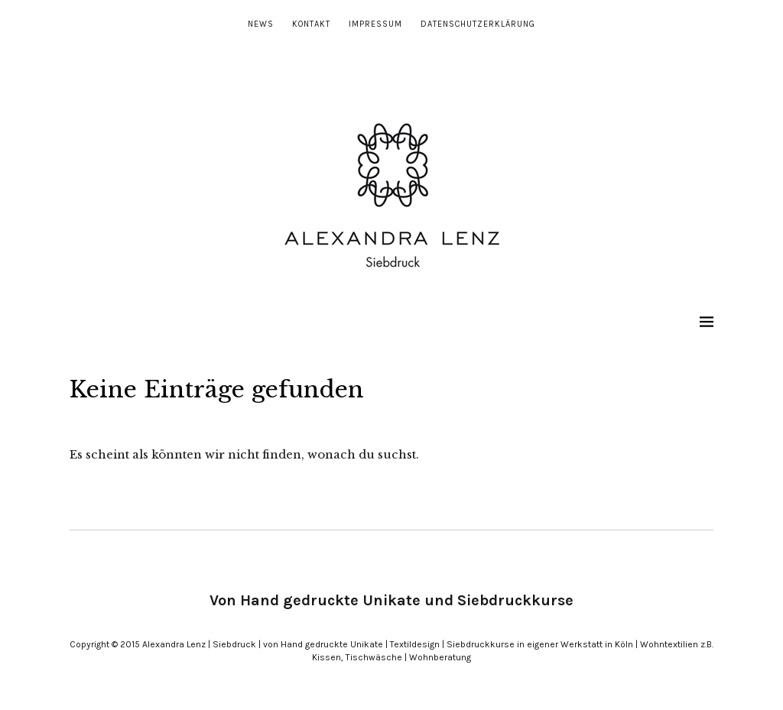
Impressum (375, 24)
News (261, 24)
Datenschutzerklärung (478, 24)
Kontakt (311, 24)
